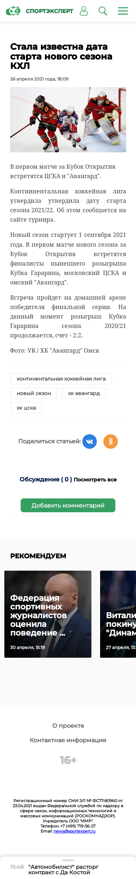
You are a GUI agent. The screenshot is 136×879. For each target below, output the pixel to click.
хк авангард (84, 393)
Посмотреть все (95, 479)
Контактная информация (68, 740)
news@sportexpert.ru (74, 831)
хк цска (26, 407)
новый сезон (34, 393)
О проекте (68, 725)
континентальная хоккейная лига (61, 378)
